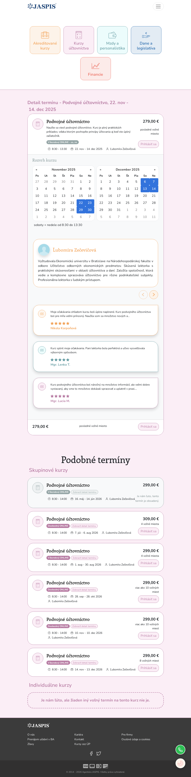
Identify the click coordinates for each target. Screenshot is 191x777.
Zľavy (30, 744)
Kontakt (79, 739)
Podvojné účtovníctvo (68, 121)
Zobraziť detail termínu (84, 492)
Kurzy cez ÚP (82, 744)
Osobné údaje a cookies (135, 739)
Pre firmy (127, 735)
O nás (31, 735)
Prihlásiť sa (148, 144)
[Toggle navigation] (158, 6)
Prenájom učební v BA (40, 739)
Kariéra (78, 735)
